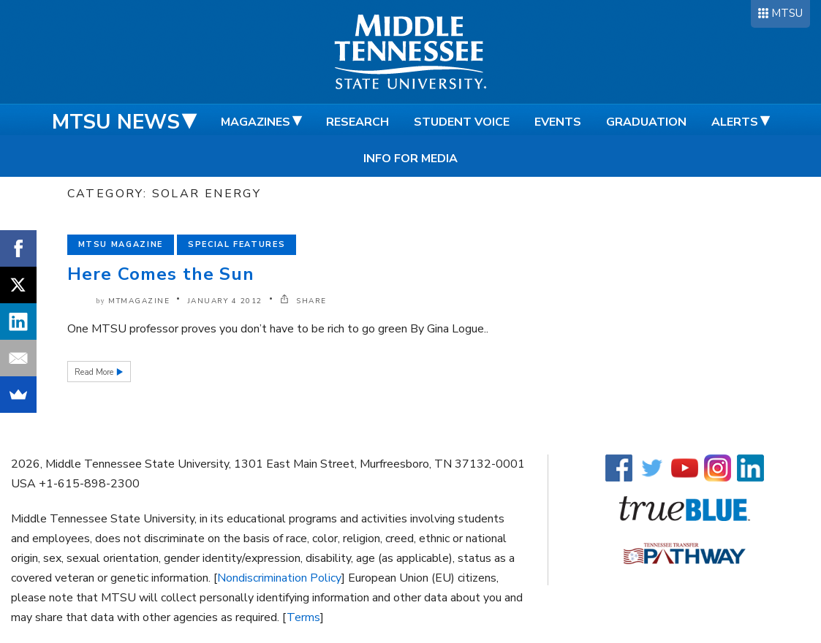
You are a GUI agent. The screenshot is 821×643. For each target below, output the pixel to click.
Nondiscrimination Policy (279, 578)
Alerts (734, 122)
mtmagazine (139, 301)
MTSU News (116, 122)
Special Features (236, 244)
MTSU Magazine (120, 244)
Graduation (646, 122)
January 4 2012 (225, 301)
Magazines (255, 122)
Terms (303, 617)
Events (557, 122)
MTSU (787, 13)
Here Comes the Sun (161, 274)
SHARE (303, 301)
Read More (95, 372)
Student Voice (462, 122)
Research (357, 122)
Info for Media (410, 159)
